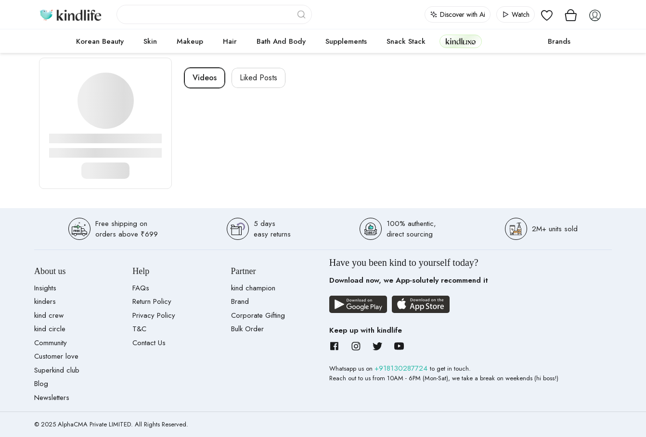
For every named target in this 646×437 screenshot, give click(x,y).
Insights (45, 288)
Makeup (190, 41)
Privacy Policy (153, 315)
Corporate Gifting (258, 315)
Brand (240, 301)
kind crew (49, 315)
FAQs (140, 288)
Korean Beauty (100, 41)
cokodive (512, 41)
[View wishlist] (547, 14)
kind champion (253, 288)
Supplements (346, 41)
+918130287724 (402, 368)
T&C (139, 329)
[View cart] (571, 14)
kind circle (49, 329)
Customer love (56, 356)
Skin (150, 41)
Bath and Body (281, 41)
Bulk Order (247, 329)
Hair (230, 41)
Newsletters (51, 397)
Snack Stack (406, 41)
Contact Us (149, 342)
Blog (41, 383)
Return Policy (151, 301)
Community (50, 342)
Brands (559, 41)
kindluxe (461, 41)
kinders (45, 301)
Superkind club (56, 370)
